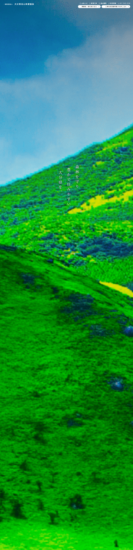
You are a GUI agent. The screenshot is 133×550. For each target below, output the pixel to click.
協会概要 (103, 3)
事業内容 (93, 3)
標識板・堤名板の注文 (91, 6)
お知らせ (84, 3)
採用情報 (112, 3)
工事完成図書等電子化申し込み (117, 6)
